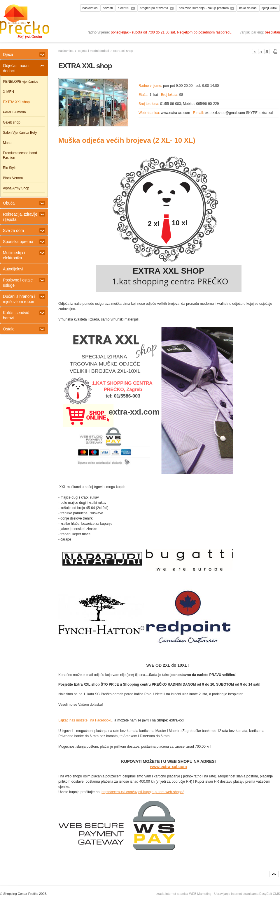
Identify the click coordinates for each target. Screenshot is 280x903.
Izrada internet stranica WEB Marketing (183, 893)
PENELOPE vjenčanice (20, 82)
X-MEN (8, 92)
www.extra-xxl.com (175, 113)
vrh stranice (274, 874)
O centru (123, 8)
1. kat (153, 95)
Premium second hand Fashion (20, 155)
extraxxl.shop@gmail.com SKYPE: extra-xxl (239, 113)
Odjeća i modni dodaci (93, 50)
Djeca (24, 54)
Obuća (24, 203)
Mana (7, 143)
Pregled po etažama (154, 8)
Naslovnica (90, 8)
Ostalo (24, 329)
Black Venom (13, 178)
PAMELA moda (14, 112)
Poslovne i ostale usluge (24, 283)
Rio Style (9, 168)
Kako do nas (247, 8)
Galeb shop (11, 122)
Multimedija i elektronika (24, 255)
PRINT (276, 51)
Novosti (108, 8)
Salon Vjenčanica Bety (20, 133)
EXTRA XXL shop (123, 50)
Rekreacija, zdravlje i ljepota (24, 217)
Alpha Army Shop (16, 188)
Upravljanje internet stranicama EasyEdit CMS (247, 893)
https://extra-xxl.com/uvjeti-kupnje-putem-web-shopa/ (142, 792)
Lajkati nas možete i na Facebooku (85, 720)
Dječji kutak (269, 8)
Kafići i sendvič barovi (24, 315)
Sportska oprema (24, 241)
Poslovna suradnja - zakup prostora (203, 8)
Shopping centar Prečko (24, 21)
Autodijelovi (13, 269)
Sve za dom (24, 230)
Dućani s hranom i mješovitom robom (24, 299)
